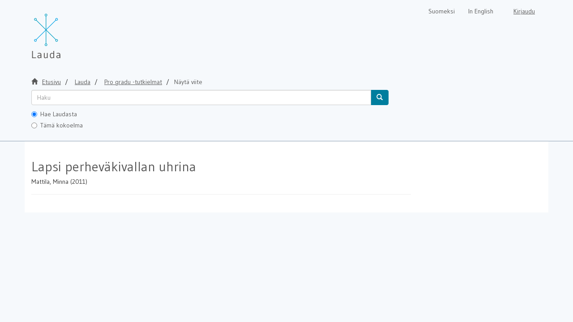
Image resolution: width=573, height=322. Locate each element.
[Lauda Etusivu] (65, 31)
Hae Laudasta (54, 114)
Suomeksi (441, 11)
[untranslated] (201, 97)
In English (480, 11)
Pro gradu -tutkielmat (133, 82)
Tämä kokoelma (57, 125)
